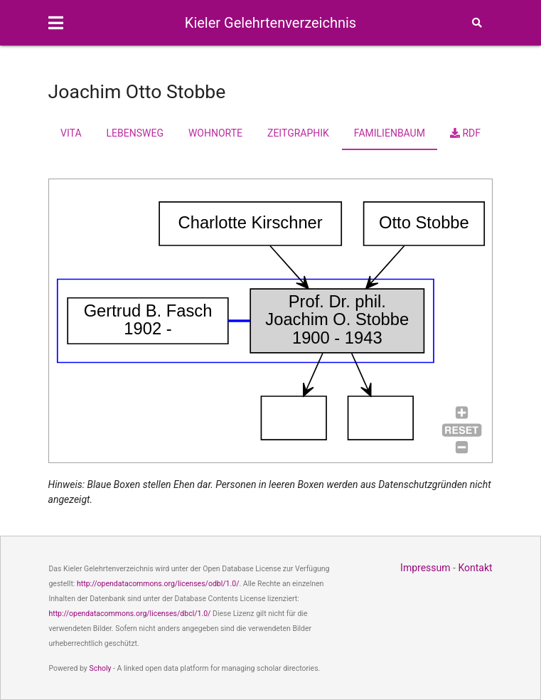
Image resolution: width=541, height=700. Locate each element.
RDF (465, 133)
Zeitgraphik (298, 133)
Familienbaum (389, 133)
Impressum (425, 567)
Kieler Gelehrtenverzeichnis (270, 22)
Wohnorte (215, 133)
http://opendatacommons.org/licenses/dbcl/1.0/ (129, 613)
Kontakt (475, 567)
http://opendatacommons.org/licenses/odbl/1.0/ (158, 583)
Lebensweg (135, 133)
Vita (70, 133)
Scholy (100, 668)
